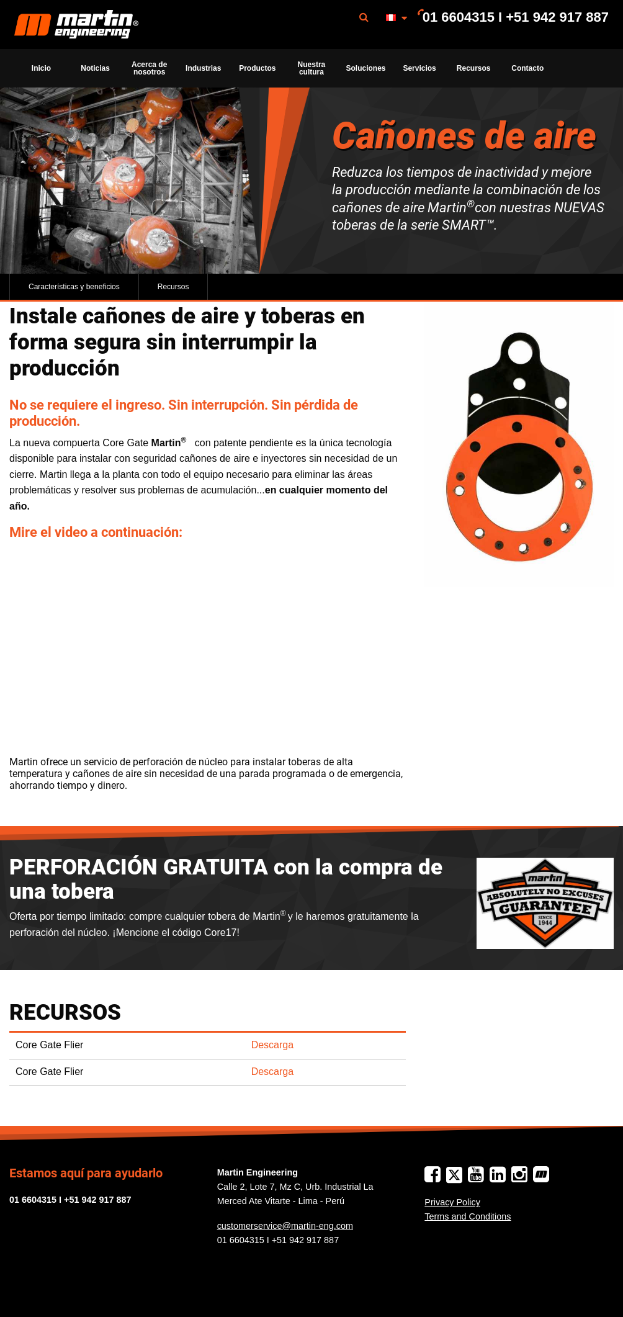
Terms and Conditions (467, 1216)
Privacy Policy (452, 1202)
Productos (257, 68)
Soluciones (365, 68)
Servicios (419, 68)
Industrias (203, 68)
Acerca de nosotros (149, 68)
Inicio (41, 68)
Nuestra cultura (312, 68)
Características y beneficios (74, 286)
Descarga (272, 1045)
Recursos (474, 68)
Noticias (95, 68)
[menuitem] (76, 24)
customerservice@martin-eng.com (285, 1226)
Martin (76, 25)
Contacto (527, 68)
